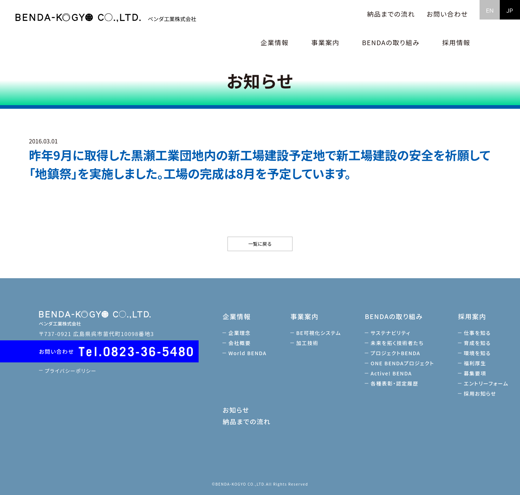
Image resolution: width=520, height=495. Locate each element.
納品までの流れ (391, 13)
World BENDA (249, 353)
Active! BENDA (392, 373)
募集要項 (476, 373)
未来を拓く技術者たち (398, 342)
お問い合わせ (447, 13)
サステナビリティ (392, 332)
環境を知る (478, 353)
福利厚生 (476, 363)
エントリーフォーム (487, 383)
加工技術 (309, 342)
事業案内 (306, 316)
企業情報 (238, 316)
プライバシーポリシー (72, 370)
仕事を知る (478, 332)
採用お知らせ (481, 393)
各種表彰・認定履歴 (396, 383)
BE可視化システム (320, 332)
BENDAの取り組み (395, 316)
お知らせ (237, 409)
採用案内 (473, 316)
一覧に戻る (260, 243)
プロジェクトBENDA (396, 353)
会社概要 (241, 342)
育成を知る (478, 342)
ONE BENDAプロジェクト (403, 363)
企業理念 (241, 332)
